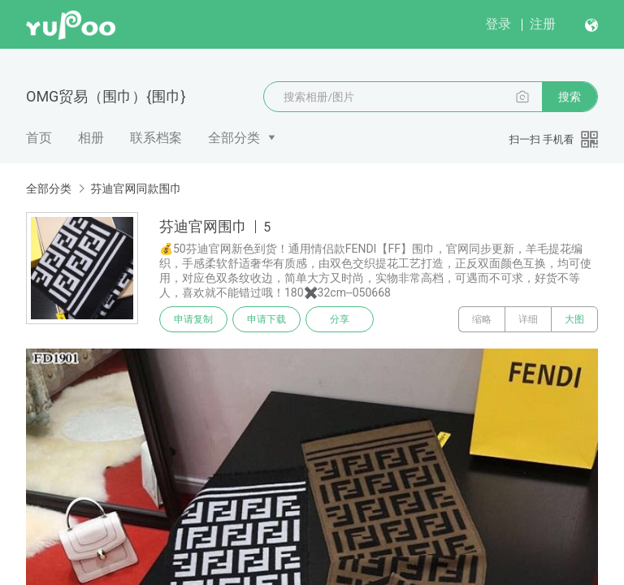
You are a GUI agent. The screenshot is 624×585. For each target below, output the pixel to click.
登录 (498, 24)
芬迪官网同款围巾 (135, 188)
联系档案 (156, 137)
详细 (528, 319)
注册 (543, 24)
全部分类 (234, 137)
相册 (91, 137)
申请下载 (266, 319)
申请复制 (193, 319)
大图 (574, 319)
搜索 (569, 96)
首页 (39, 137)
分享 (339, 319)
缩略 (482, 319)
